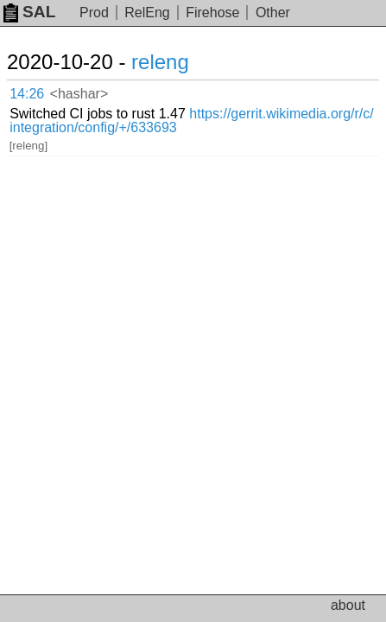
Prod (94, 12)
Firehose (212, 12)
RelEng (146, 12)
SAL (29, 12)
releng (160, 61)
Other (273, 12)
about (348, 605)
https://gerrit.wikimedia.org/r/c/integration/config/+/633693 (191, 120)
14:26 (26, 93)
